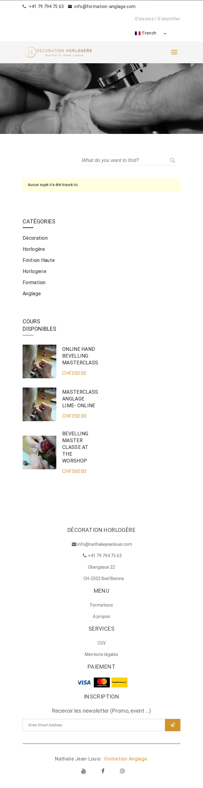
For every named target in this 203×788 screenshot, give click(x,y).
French (145, 33)
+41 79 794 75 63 (43, 6)
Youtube (84, 771)
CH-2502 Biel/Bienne (104, 578)
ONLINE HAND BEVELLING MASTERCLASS (80, 356)
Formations (101, 605)
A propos (101, 616)
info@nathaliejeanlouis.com (104, 544)
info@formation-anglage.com (102, 6)
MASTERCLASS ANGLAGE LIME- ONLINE (80, 399)
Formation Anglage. (126, 759)
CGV (101, 643)
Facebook (103, 771)
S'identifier (169, 18)
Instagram (122, 771)
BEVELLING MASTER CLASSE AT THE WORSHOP (75, 447)
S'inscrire (144, 18)
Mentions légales (101, 654)
